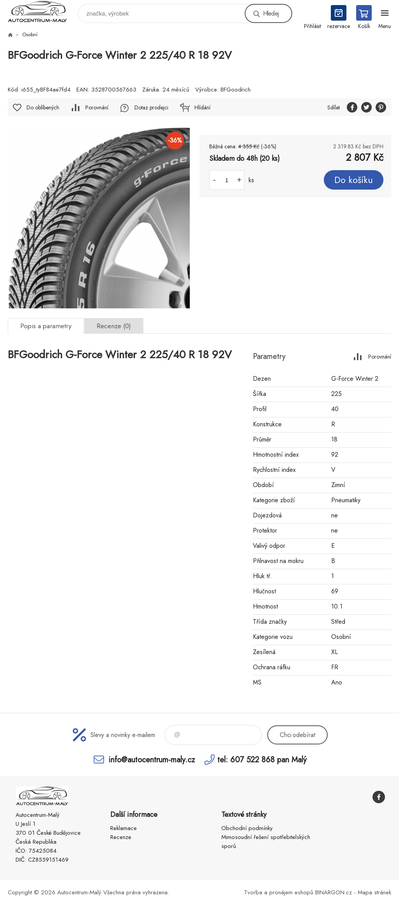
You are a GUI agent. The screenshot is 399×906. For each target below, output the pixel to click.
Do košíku (353, 179)
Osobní (29, 34)
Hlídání (202, 107)
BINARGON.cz (333, 892)
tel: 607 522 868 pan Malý (262, 759)
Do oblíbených (42, 107)
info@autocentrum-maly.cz (152, 759)
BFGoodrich (236, 89)
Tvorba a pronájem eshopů (278, 892)
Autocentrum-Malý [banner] (42, 11)
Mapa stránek (374, 892)
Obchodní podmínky (247, 828)
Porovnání (96, 107)
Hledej (271, 13)
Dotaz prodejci (151, 107)
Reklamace (123, 828)
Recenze (120, 837)
